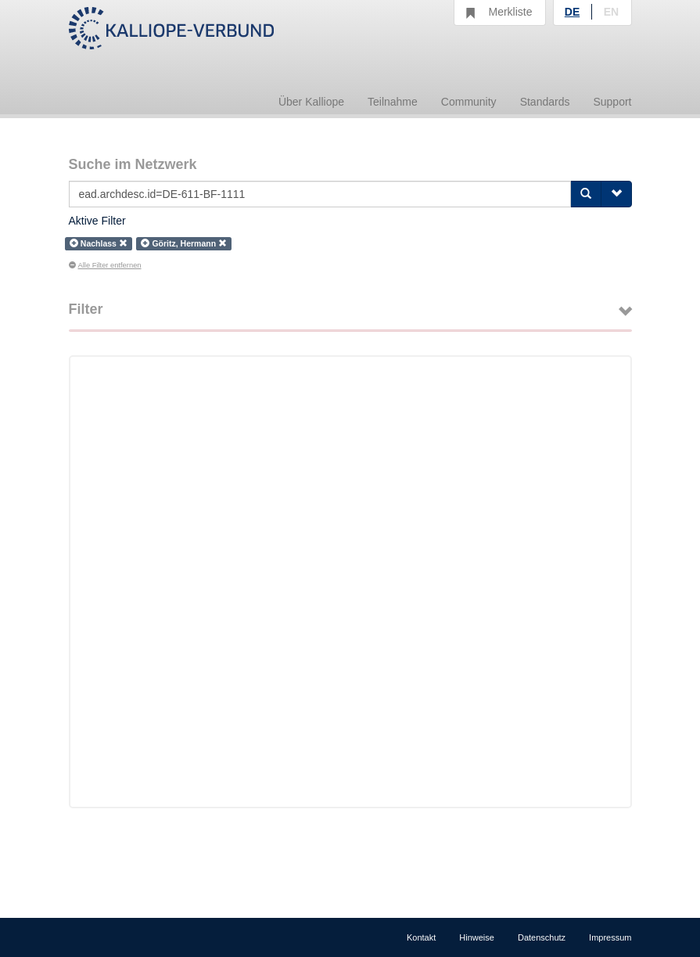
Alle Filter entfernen (105, 265)
